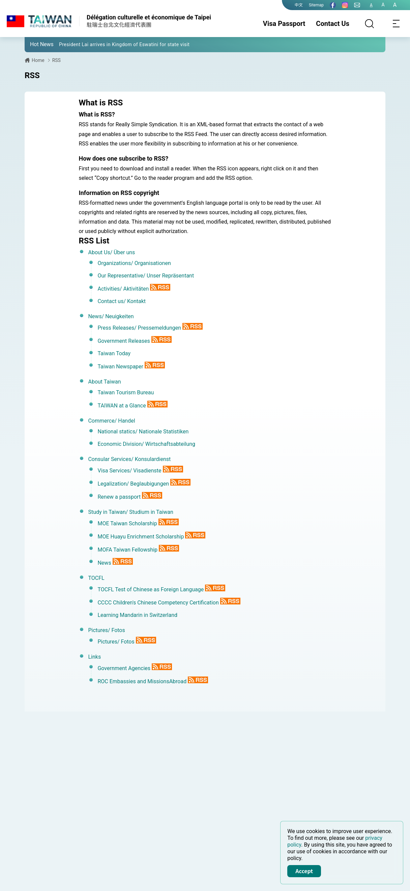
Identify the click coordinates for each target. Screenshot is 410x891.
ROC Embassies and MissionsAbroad (141, 681)
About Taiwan (104, 381)
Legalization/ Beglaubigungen (133, 484)
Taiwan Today (113, 353)
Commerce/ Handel (111, 421)
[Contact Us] (357, 5)
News (104, 563)
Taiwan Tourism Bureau (125, 392)
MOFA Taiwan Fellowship (127, 550)
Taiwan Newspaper (120, 366)
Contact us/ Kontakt (121, 301)
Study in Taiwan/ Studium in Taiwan (130, 512)
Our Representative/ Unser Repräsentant (145, 275)
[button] (34, 44)
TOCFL (96, 578)
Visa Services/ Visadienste (129, 470)
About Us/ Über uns (111, 252)
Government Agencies (123, 668)
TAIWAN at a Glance (121, 405)
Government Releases (123, 341)
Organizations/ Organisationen (134, 263)
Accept (304, 871)
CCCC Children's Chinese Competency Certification (157, 602)
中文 (299, 5)
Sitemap (316, 5)
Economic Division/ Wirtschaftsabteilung (146, 444)
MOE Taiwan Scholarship (127, 523)
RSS (56, 60)
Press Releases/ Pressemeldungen (139, 328)
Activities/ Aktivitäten (123, 289)
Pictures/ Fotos (106, 630)
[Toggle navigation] (396, 23)
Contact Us (332, 24)
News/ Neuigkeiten (111, 316)
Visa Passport (284, 24)
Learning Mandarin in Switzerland (137, 615)
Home (38, 60)
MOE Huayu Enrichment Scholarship (140, 536)
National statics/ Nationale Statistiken (142, 431)
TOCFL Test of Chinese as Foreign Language (150, 589)
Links (94, 657)
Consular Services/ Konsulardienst (129, 459)
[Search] (369, 23)
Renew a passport (119, 497)
